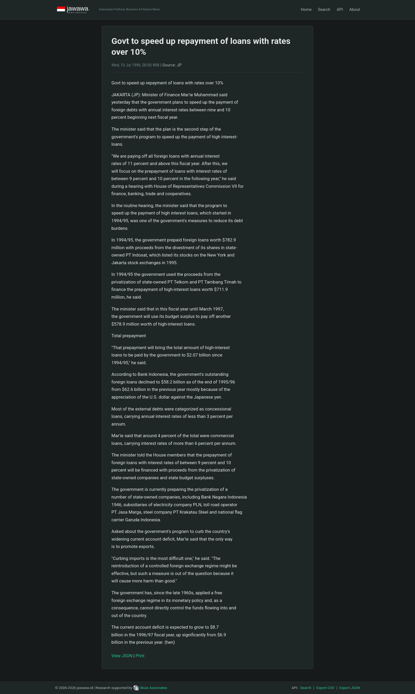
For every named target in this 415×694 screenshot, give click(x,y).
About (354, 9)
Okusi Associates (150, 688)
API (340, 9)
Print (140, 655)
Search (324, 9)
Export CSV (325, 688)
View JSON (121, 655)
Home (306, 9)
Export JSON (350, 688)
